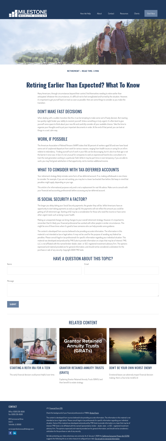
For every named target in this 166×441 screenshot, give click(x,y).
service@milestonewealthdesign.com (21, 421)
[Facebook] (10, 425)
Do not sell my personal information (107, 431)
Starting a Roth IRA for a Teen (30, 360)
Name (9, 256)
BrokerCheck (94, 405)
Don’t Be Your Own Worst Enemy (130, 360)
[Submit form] (13, 296)
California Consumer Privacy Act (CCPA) (115, 428)
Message (10, 273)
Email (86, 256)
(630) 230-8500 (19, 404)
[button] (85, 5)
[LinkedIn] (14, 425)
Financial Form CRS (56, 400)
